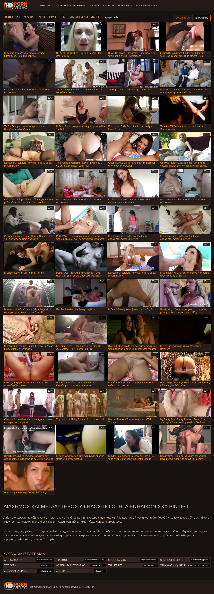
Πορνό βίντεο (46, 5)
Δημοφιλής (201, 18)
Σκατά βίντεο (183, 18)
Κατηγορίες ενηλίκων (102, 5)
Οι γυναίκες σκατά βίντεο (72, 5)
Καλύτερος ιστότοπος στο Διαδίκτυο (138, 5)
